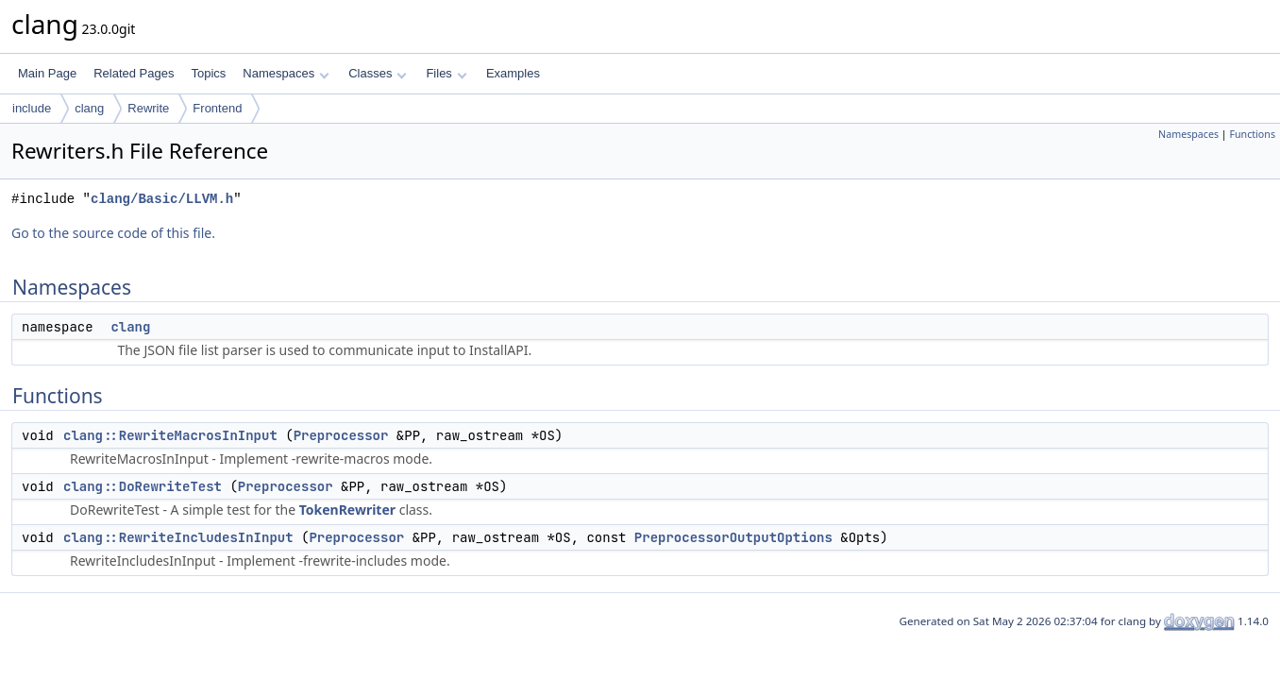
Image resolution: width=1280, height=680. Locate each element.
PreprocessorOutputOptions (733, 537)
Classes (377, 73)
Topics (208, 73)
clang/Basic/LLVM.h (162, 199)
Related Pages (133, 73)
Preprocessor (341, 435)
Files (446, 73)
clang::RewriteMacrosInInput (170, 435)
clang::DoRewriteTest (142, 486)
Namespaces (285, 73)
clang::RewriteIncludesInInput (178, 537)
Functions (1252, 134)
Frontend (217, 108)
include (31, 108)
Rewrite (148, 108)
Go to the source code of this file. (113, 233)
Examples (513, 73)
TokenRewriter (347, 509)
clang (89, 108)
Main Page (47, 73)
